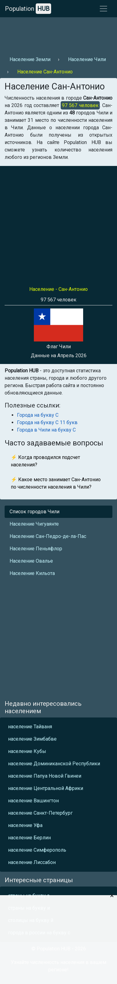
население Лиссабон (32, 862)
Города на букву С (37, 415)
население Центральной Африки (45, 788)
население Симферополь (37, 850)
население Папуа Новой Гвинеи (44, 776)
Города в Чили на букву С (46, 430)
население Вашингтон (33, 801)
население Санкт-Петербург (40, 813)
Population (28, 8)
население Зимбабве (32, 739)
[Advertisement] (57, 34)
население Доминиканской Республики (54, 764)
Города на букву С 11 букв (47, 422)
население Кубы (27, 751)
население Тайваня (30, 727)
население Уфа (25, 825)
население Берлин (29, 838)
